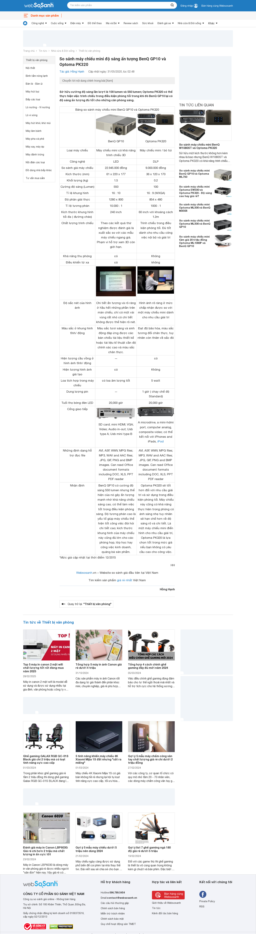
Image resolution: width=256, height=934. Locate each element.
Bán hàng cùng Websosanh (217, 5)
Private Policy (207, 901)
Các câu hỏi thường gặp (115, 903)
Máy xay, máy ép (35, 146)
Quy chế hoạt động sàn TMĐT (118, 924)
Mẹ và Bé (111, 23)
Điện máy (75, 23)
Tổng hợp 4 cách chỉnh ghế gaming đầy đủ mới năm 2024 (148, 666)
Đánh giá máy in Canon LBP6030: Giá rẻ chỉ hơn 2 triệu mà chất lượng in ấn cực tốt (45, 851)
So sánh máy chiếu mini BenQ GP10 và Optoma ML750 (194, 173)
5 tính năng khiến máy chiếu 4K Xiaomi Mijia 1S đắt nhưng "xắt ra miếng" (98, 759)
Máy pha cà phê (35, 138)
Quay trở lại (89, 604)
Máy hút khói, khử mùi (38, 123)
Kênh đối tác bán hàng (165, 913)
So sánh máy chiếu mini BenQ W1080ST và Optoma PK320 (199, 146)
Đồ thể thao (95, 23)
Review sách (131, 23)
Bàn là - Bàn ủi (34, 83)
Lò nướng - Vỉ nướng (38, 107)
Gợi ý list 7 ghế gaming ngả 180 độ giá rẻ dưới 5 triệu (149, 849)
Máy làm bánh (33, 131)
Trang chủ (29, 50)
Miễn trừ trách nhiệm (113, 913)
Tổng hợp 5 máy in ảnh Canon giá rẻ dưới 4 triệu (99, 666)
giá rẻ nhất (124, 580)
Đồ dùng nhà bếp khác (39, 170)
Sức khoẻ (147, 23)
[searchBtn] (172, 5)
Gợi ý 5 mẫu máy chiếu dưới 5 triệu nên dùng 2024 (96, 849)
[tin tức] (25, 23)
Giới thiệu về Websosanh (166, 902)
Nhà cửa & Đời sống (189, 23)
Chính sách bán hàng (113, 908)
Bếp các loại (33, 99)
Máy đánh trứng (35, 154)
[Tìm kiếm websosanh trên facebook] (202, 894)
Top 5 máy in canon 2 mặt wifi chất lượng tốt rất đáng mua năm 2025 (43, 668)
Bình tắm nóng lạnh (37, 75)
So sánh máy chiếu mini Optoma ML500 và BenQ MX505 (194, 207)
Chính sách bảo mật (112, 918)
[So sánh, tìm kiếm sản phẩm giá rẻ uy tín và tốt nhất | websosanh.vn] (39, 5)
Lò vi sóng (31, 115)
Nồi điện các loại (35, 162)
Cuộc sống (57, 23)
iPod (160, 441)
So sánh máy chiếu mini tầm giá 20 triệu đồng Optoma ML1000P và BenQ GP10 (194, 241)
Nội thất (30, 68)
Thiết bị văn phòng (89, 50)
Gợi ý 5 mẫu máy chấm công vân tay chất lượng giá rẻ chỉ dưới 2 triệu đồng (150, 759)
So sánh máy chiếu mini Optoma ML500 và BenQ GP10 (194, 223)
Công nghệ (37, 23)
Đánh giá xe (164, 23)
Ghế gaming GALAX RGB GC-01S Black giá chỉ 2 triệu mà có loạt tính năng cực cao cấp (45, 759)
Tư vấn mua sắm (35, 178)
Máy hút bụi (32, 91)
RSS (201, 906)
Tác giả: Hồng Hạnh (71, 71)
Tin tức (43, 50)
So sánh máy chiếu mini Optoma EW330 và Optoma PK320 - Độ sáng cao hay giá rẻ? (195, 191)
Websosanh (84, 572)
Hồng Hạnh (167, 589)
